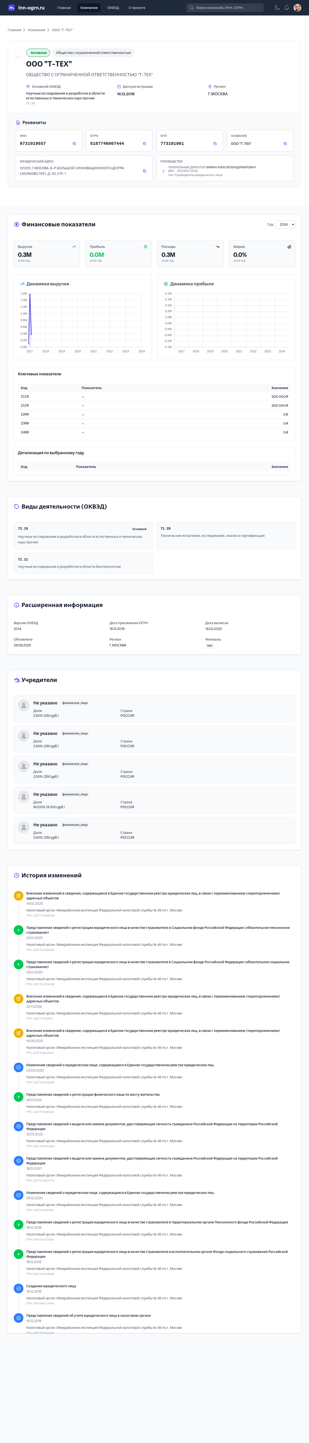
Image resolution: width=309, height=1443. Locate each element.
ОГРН (94, 136)
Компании (89, 8)
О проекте (137, 8)
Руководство (172, 161)
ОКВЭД (113, 8)
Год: (270, 224)
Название (239, 136)
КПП (164, 136)
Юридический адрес (37, 161)
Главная (64, 8)
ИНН (23, 136)
